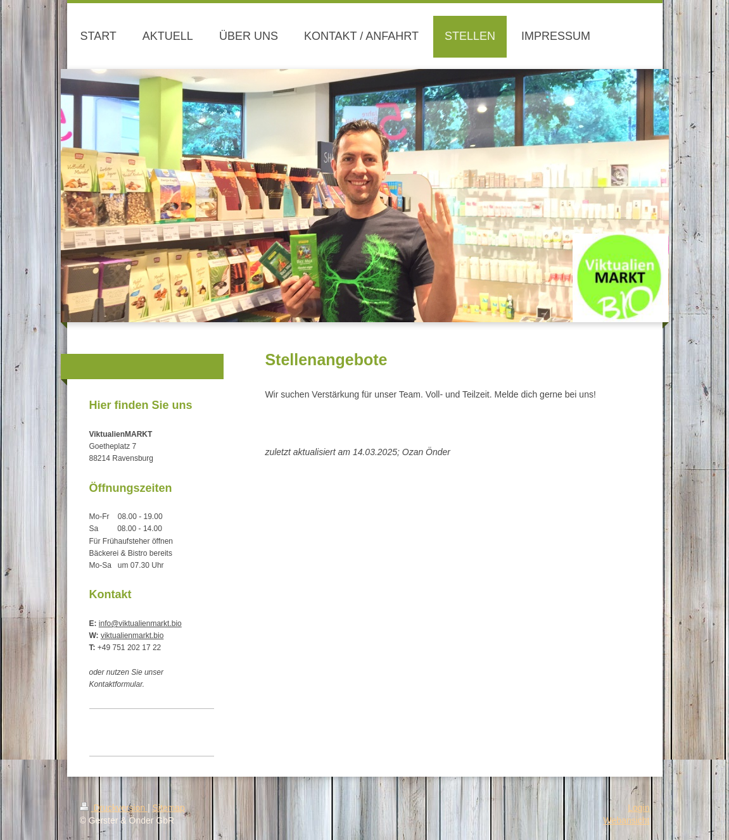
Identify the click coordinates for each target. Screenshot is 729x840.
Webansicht (627, 820)
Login (638, 808)
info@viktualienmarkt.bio (140, 623)
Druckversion (114, 808)
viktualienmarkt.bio (132, 635)
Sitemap (169, 808)
